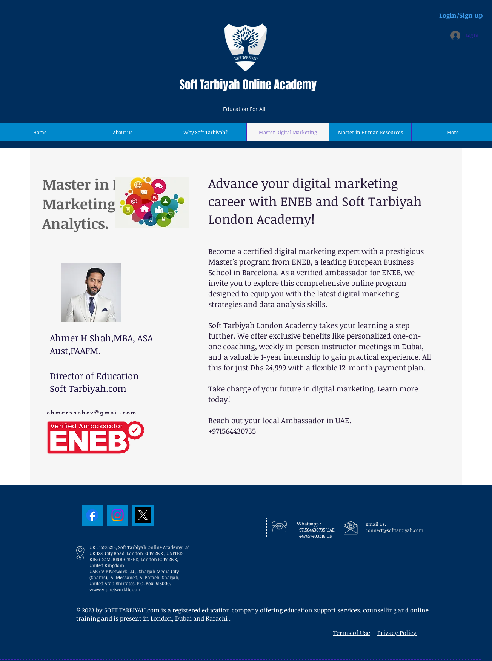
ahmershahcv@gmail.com (92, 412)
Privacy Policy (397, 633)
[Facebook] (92, 515)
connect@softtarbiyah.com (394, 530)
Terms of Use (351, 633)
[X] (143, 515)
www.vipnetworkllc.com (115, 589)
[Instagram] (117, 515)
